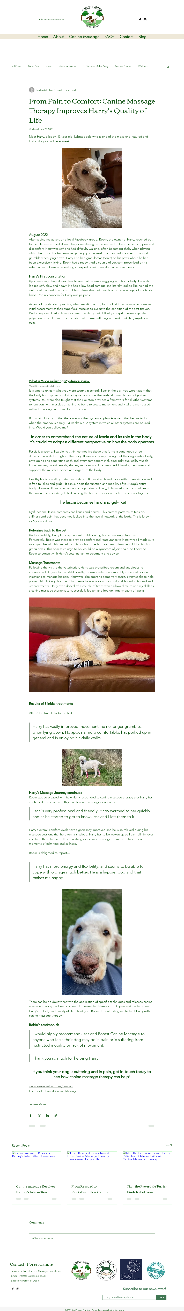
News (49, 66)
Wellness (143, 66)
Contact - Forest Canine (31, 1264)
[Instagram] (145, 19)
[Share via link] (55, 1115)
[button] (168, 66)
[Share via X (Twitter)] (39, 1115)
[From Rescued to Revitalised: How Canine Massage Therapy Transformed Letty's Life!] (92, 1165)
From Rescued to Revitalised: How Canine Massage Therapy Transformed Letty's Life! (90, 1189)
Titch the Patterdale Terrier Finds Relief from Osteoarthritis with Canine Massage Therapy (147, 1189)
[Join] (161, 1297)
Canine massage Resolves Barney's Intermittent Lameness (35, 1189)
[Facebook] (140, 19)
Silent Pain (33, 66)
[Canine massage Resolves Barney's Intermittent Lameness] (36, 1165)
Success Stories (123, 66)
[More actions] (153, 90)
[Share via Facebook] (30, 1115)
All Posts (16, 66)
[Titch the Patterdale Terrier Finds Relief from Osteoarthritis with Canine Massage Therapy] (147, 1165)
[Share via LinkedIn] (47, 1115)
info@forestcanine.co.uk (51, 19)
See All (168, 1145)
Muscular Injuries (67, 66)
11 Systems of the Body (95, 66)
